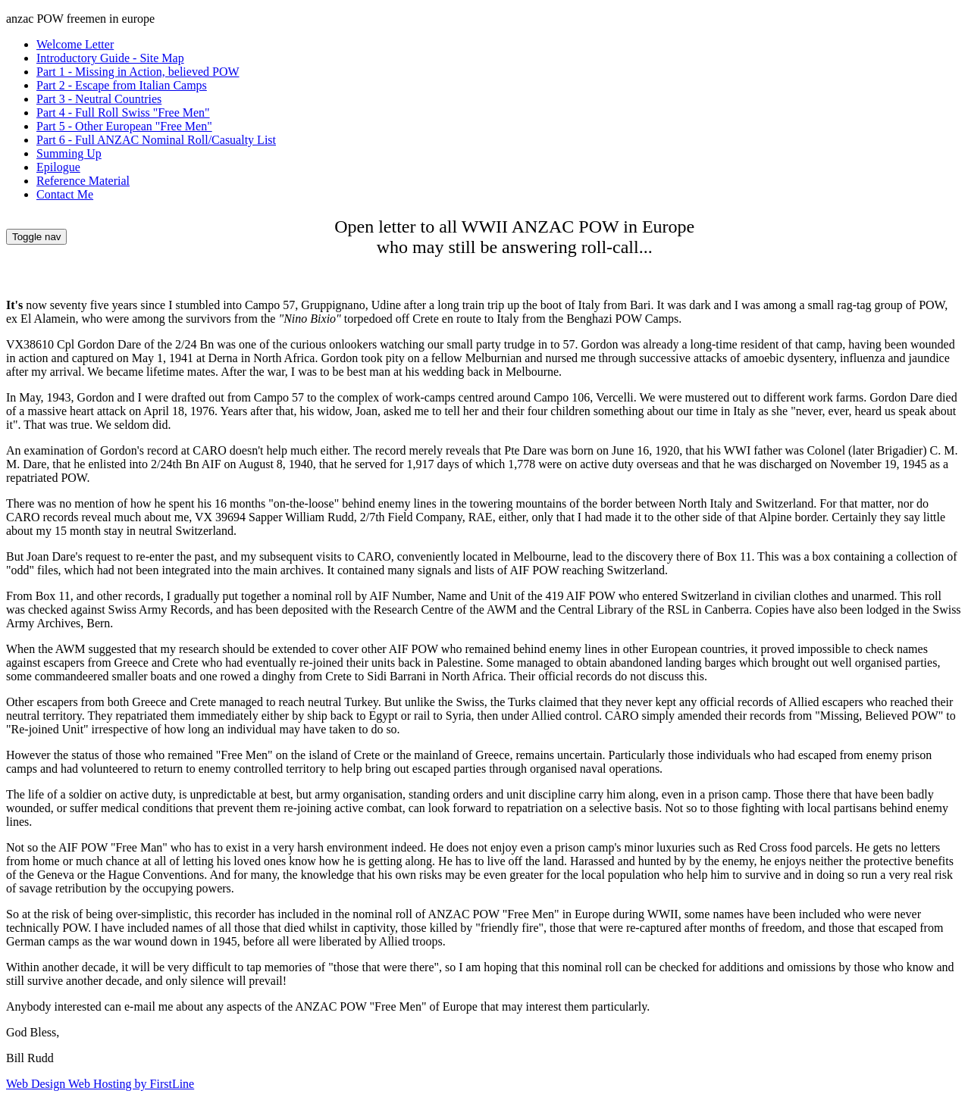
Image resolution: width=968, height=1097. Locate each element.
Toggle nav (36, 236)
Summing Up (69, 153)
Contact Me (64, 194)
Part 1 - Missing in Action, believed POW (138, 71)
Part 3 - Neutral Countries (98, 98)
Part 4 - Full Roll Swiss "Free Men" (123, 112)
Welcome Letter (75, 44)
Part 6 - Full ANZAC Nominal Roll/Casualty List (156, 139)
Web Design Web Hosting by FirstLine (100, 1083)
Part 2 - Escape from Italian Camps (121, 85)
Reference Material (83, 180)
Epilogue (58, 167)
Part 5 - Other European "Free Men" (124, 126)
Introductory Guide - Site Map (110, 58)
